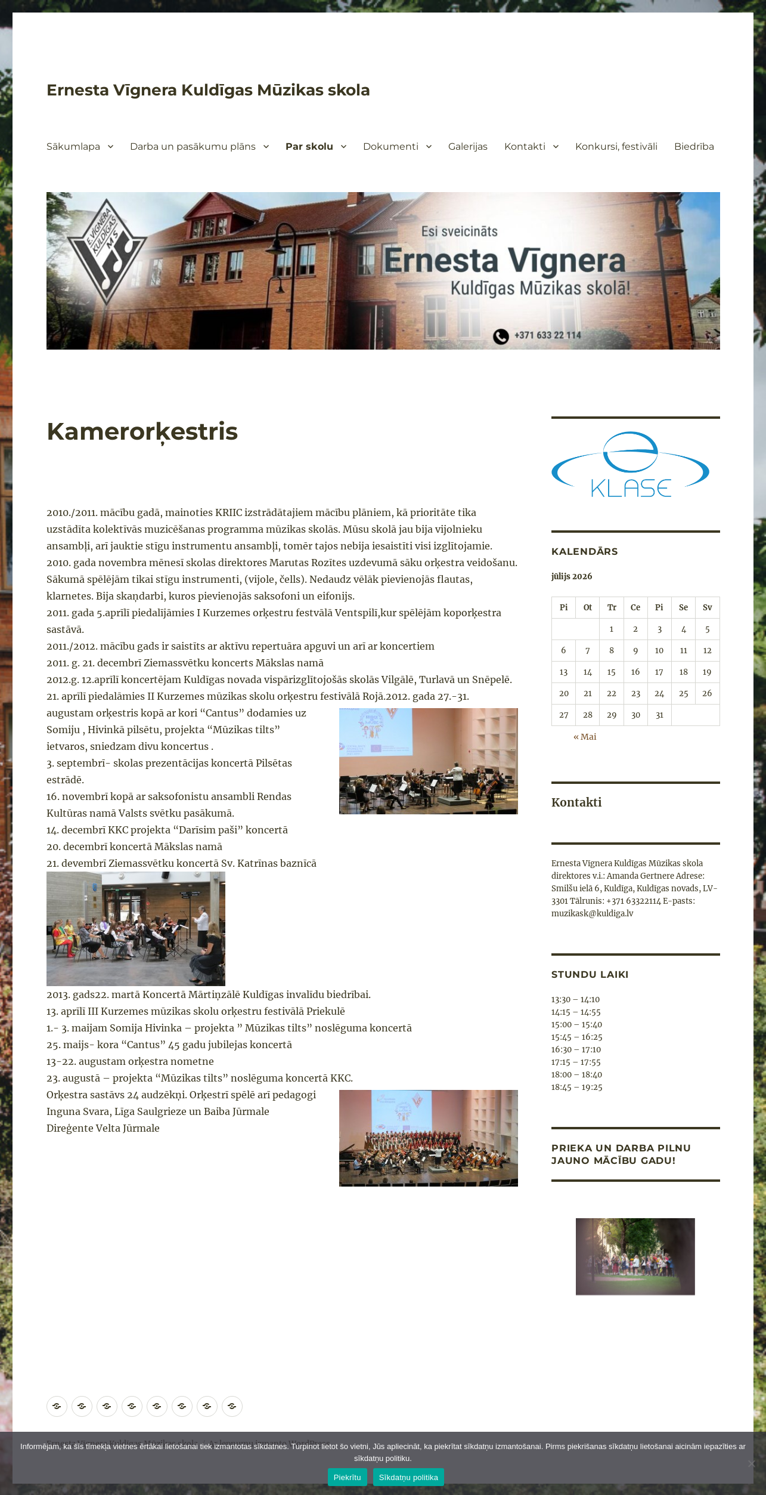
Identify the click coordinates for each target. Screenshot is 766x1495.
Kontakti (524, 146)
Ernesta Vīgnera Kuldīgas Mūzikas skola (219, 89)
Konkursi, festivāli (616, 146)
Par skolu (309, 146)
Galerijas (468, 146)
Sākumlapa (73, 146)
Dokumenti (390, 146)
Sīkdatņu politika (409, 1477)
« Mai (585, 736)
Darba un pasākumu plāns (193, 146)
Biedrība (694, 146)
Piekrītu (347, 1477)
